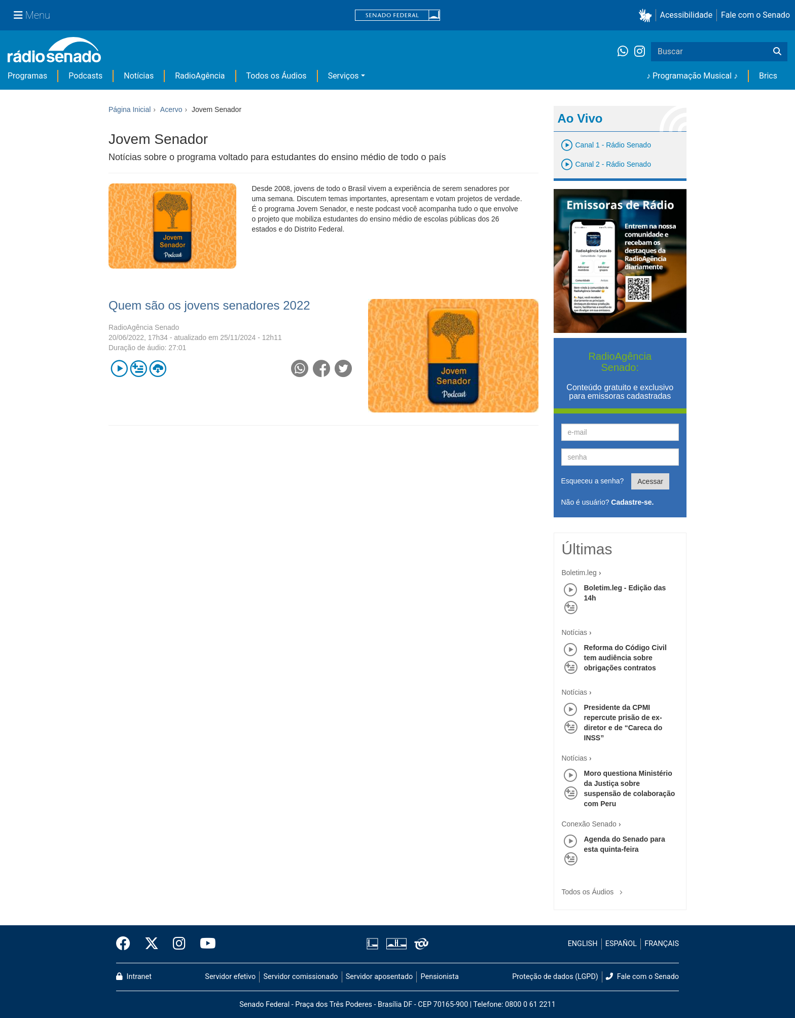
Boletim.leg (579, 573)
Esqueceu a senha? (592, 481)
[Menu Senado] (32, 15)
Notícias (139, 76)
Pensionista (440, 976)
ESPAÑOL (621, 943)
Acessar (650, 481)
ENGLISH (583, 943)
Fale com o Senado (755, 15)
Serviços (343, 76)
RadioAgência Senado (144, 327)
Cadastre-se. (632, 502)
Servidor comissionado (301, 976)
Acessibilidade (686, 15)
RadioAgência (200, 76)
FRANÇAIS (661, 943)
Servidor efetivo (230, 976)
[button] (647, 15)
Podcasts (85, 76)
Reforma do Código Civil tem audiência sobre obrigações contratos (625, 658)
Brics (768, 76)
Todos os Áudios (276, 76)
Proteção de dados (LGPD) (555, 976)
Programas (27, 76)
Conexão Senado (589, 824)
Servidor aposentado (379, 976)
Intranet (134, 976)
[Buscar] (777, 52)
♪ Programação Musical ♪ (692, 76)
